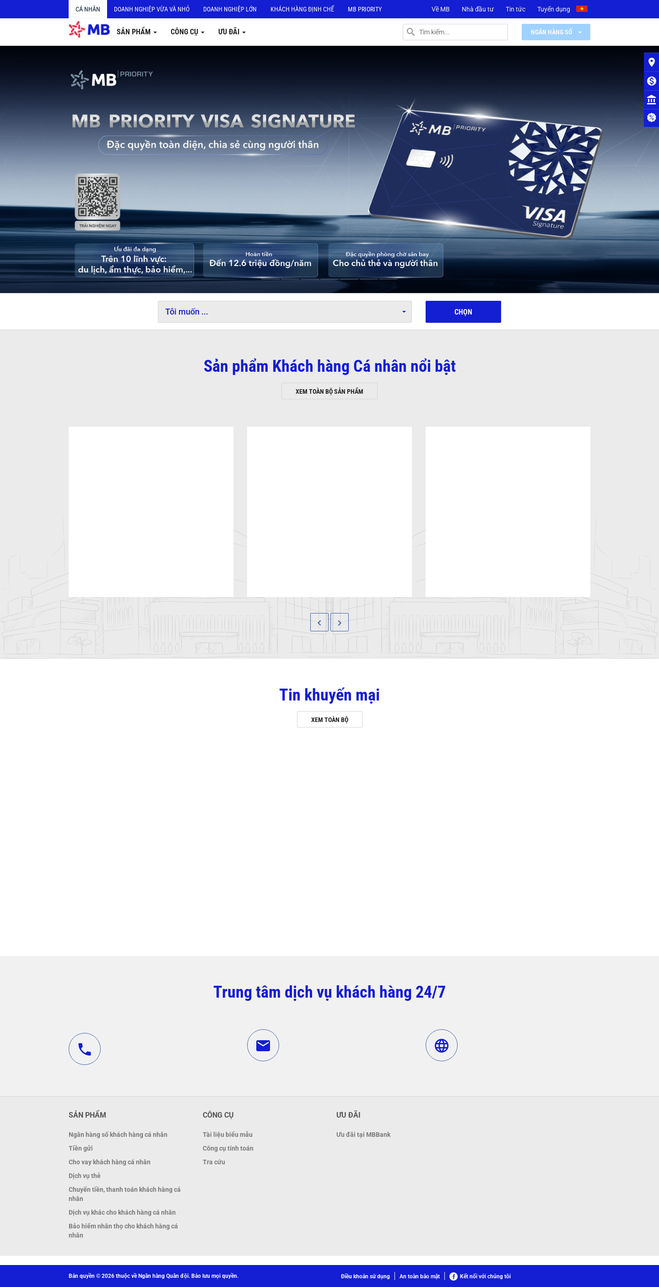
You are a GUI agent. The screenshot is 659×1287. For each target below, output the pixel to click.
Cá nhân (88, 9)
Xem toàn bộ (329, 719)
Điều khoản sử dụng (365, 1276)
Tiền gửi (81, 1148)
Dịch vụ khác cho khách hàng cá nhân (122, 1212)
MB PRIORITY (365, 9)
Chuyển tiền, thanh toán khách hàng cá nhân (125, 1194)
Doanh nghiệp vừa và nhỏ (151, 9)
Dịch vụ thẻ (85, 1175)
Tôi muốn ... (285, 311)
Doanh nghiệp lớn (230, 9)
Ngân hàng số (556, 32)
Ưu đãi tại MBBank (363, 1134)
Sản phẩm (137, 31)
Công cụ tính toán (228, 1148)
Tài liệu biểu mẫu (228, 1134)
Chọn (463, 312)
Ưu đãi (232, 31)
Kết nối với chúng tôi (480, 1276)
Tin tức (515, 9)
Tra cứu (214, 1162)
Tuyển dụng (553, 9)
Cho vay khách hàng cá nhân (110, 1162)
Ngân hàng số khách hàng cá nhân (118, 1134)
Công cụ (188, 31)
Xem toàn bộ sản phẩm (329, 391)
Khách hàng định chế (302, 9)
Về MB (441, 9)
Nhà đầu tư (478, 9)
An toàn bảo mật (420, 1276)
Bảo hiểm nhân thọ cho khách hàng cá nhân (123, 1230)
